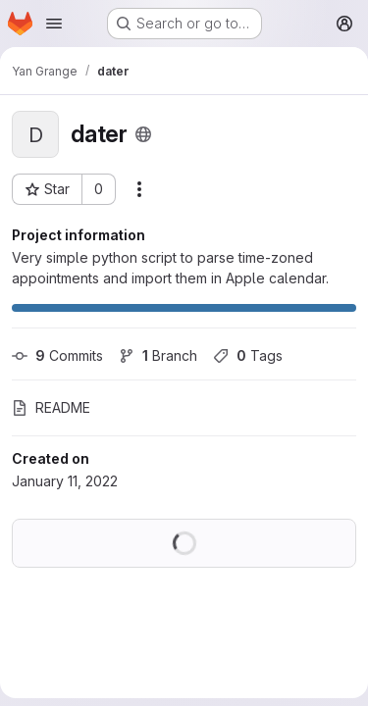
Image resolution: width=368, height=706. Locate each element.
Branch (158, 355)
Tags (248, 355)
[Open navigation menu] (54, 23)
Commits (57, 355)
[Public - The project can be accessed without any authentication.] (143, 134)
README (51, 407)
